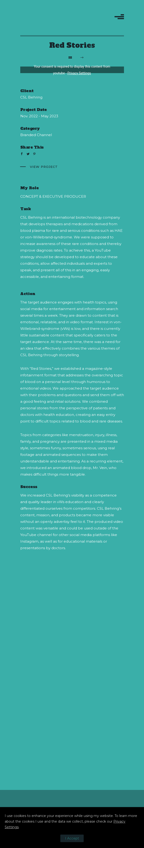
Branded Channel (36, 135)
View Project (44, 167)
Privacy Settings (79, 73)
